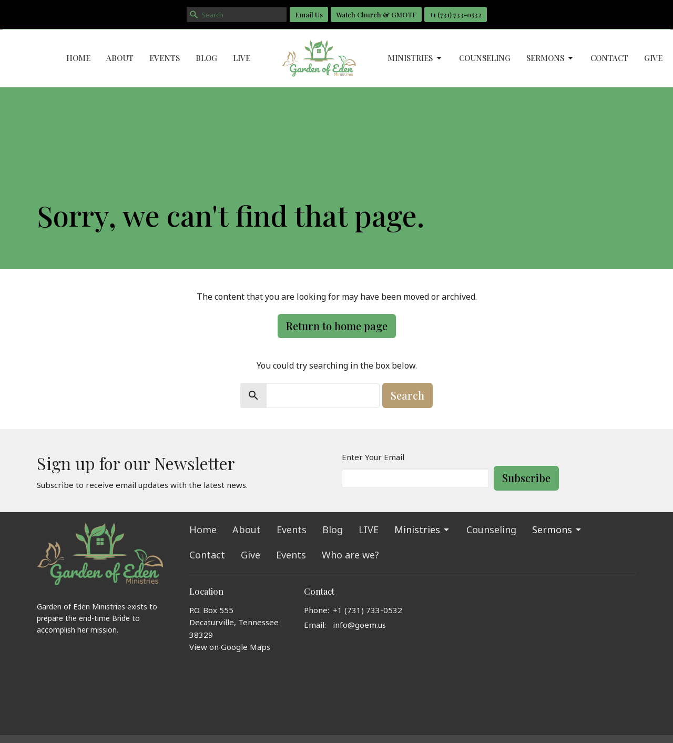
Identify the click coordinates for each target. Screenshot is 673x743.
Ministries (415, 58)
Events (164, 58)
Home (78, 58)
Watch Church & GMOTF (376, 14)
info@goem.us (359, 624)
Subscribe (526, 478)
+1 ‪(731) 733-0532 (456, 14)
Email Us (309, 14)
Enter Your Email (373, 457)
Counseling (485, 58)
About (120, 58)
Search (407, 395)
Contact (609, 58)
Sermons (550, 58)
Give (653, 58)
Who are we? (350, 554)
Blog (206, 58)
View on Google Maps (229, 647)
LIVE (241, 58)
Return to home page (337, 326)
